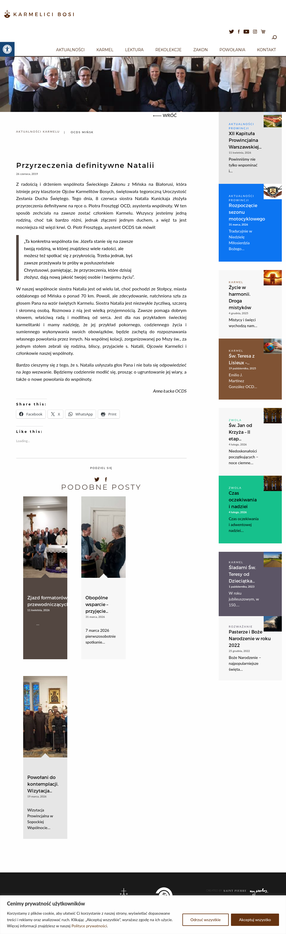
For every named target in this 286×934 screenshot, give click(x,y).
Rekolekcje (168, 49)
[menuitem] (70, 49)
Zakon (200, 49)
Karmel (104, 49)
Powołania (233, 49)
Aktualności (70, 49)
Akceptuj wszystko (255, 919)
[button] (7, 49)
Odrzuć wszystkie (205, 919)
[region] (143, 914)
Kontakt (266, 49)
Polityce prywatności (89, 925)
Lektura (134, 49)
